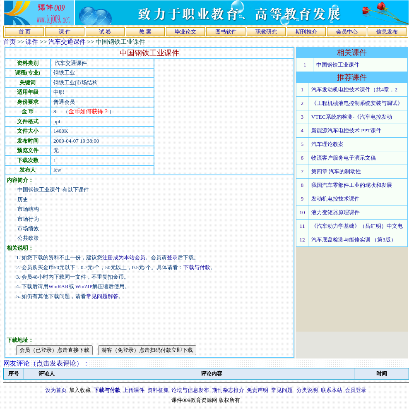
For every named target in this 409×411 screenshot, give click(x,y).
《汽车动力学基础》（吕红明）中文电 (357, 226)
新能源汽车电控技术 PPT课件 (346, 130)
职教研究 (266, 32)
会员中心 (347, 32)
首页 (9, 41)
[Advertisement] (224, 116)
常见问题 (282, 390)
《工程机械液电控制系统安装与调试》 (357, 103)
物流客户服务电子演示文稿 (343, 158)
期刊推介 (306, 32)
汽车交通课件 (67, 41)
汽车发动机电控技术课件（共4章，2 (354, 89)
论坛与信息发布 (190, 390)
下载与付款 (196, 267)
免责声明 (257, 390)
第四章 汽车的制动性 (336, 171)
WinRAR (58, 286)
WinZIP (83, 286)
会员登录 (355, 390)
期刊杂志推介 (228, 390)
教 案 (145, 32)
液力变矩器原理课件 (335, 212)
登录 (172, 257)
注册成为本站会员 (123, 257)
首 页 (25, 32)
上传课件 (133, 390)
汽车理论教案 (327, 144)
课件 (32, 41)
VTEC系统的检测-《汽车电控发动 (351, 117)
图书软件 (226, 32)
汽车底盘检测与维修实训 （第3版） (353, 240)
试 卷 (105, 32)
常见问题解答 (102, 296)
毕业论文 (185, 32)
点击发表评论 (56, 363)
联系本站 (331, 390)
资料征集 (158, 390)
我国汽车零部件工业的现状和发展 (351, 185)
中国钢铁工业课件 (337, 65)
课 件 (65, 32)
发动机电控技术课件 (335, 199)
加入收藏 (80, 390)
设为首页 (56, 390)
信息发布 (387, 32)
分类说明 (307, 390)
